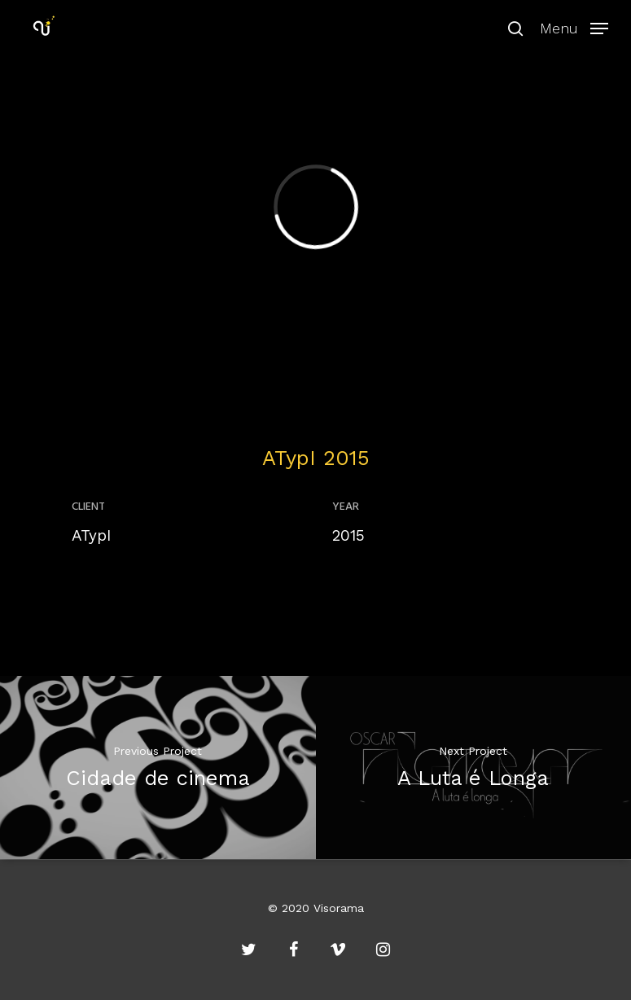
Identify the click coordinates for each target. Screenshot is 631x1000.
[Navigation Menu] (574, 26)
